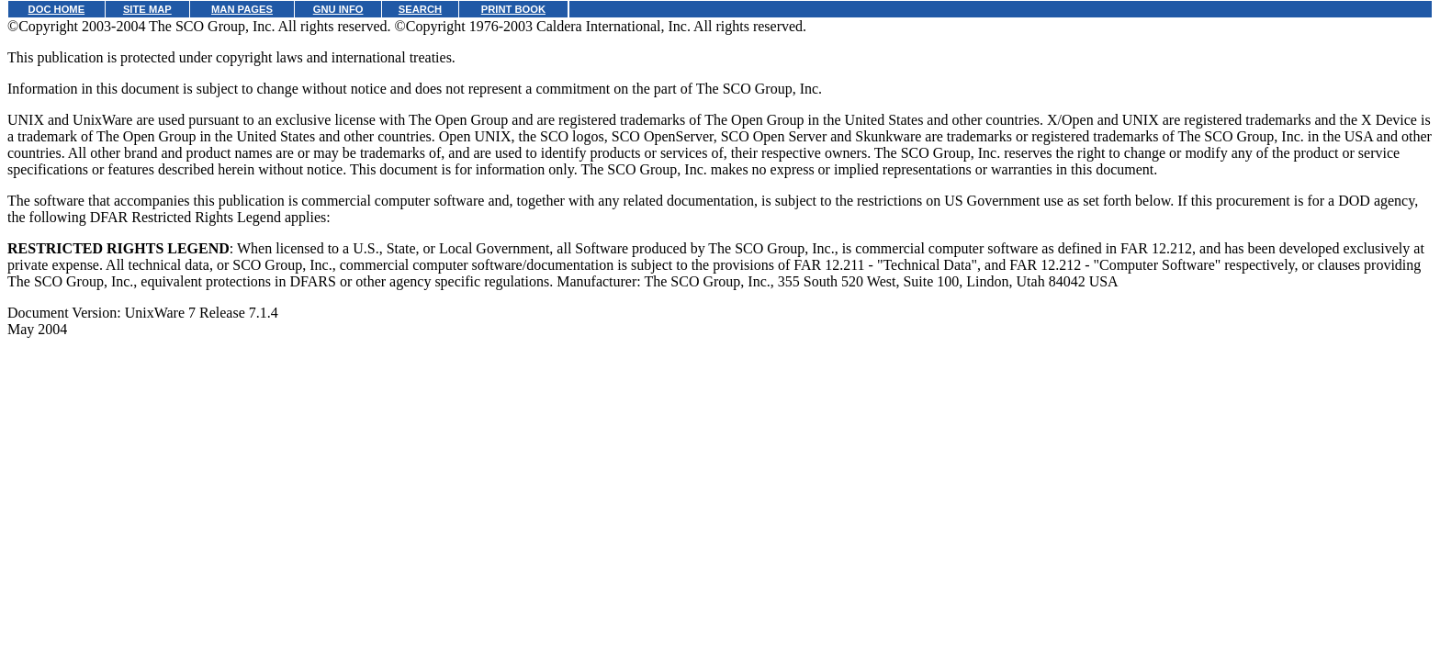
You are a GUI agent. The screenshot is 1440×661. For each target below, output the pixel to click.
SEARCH (420, 9)
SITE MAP (147, 9)
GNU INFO (338, 9)
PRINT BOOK (513, 9)
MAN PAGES (242, 9)
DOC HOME (56, 9)
